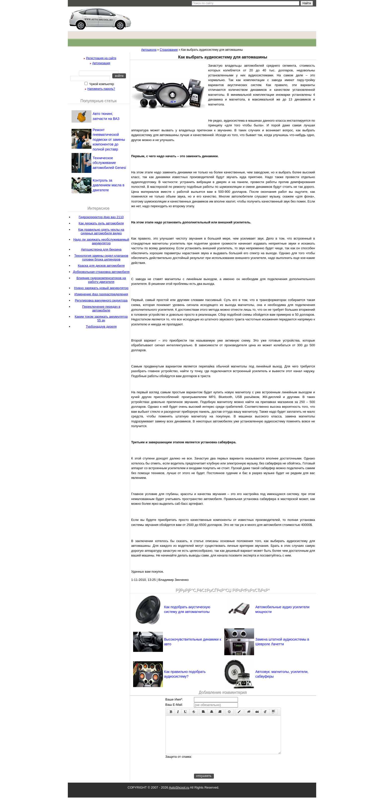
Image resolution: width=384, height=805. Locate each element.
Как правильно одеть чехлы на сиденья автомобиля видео (101, 231)
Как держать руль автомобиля (101, 223)
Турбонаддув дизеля (101, 326)
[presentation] (231, 771)
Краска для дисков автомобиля (101, 265)
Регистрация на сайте (101, 58)
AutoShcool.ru (179, 795)
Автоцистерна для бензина (101, 249)
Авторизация (101, 63)
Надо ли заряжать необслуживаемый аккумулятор (101, 241)
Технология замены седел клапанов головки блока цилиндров (101, 257)
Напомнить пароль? (101, 89)
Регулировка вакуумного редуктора (101, 300)
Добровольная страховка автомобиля (101, 272)
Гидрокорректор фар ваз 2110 (101, 217)
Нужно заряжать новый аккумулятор (101, 288)
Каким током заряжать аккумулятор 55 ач (101, 318)
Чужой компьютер (101, 84)
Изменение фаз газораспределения (101, 294)
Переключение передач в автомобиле (101, 308)
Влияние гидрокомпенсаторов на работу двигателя (101, 280)
